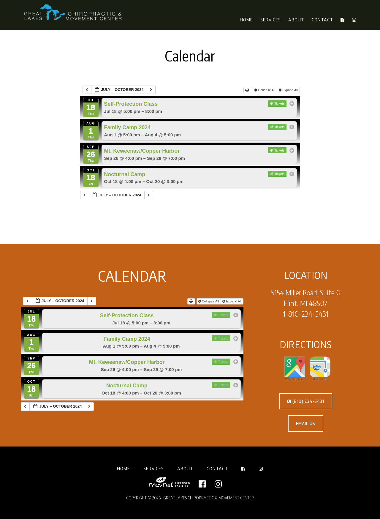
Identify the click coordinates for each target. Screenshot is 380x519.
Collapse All (265, 90)
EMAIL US (305, 423)
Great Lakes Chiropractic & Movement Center (74, 12)
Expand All (289, 90)
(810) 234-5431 (305, 401)
